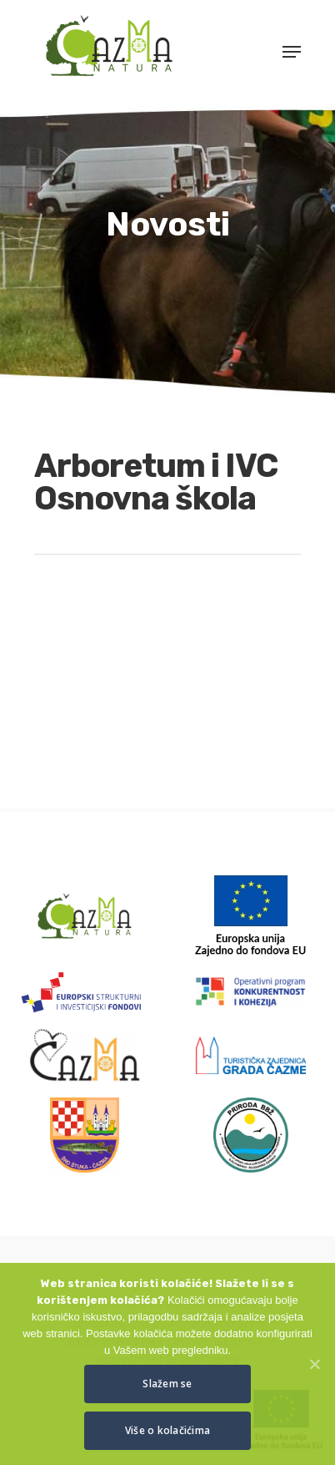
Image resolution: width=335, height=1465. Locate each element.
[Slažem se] (314, 1364)
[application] (167, 662)
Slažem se (167, 1383)
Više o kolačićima (167, 1430)
